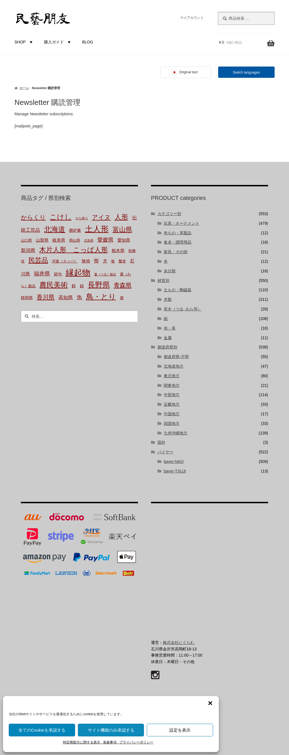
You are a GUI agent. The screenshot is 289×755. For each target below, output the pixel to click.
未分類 (170, 271)
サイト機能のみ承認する (111, 730)
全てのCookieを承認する (41, 730)
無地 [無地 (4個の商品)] (86, 261)
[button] (210, 703)
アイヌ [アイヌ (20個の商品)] (101, 217)
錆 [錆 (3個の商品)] (82, 286)
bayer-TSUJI (175, 471)
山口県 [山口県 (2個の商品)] (26, 240)
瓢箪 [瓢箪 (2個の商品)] (122, 261)
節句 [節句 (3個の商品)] (58, 274)
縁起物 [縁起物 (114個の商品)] (78, 272)
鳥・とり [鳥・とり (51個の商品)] (101, 297)
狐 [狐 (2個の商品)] (113, 261)
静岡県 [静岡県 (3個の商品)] (27, 297)
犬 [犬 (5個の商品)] (105, 261)
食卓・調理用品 (177, 242)
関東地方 (171, 385)
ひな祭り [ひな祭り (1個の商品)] (82, 218)
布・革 (170, 328)
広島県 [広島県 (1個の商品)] (88, 240)
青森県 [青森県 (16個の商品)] (123, 285)
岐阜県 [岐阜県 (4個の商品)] (58, 240)
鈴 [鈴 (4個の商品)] (74, 286)
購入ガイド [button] (58, 42)
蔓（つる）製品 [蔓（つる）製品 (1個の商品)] (105, 274)
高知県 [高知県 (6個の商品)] (65, 297)
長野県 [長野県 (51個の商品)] (99, 285)
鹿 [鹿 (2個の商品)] (122, 298)
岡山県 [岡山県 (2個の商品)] (74, 240)
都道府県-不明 (176, 356)
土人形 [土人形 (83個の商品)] (97, 229)
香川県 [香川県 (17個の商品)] (45, 297)
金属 (168, 337)
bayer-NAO (173, 461)
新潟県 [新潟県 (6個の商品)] (28, 250)
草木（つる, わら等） (183, 309)
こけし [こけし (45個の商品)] (61, 217)
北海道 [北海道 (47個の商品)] (54, 229)
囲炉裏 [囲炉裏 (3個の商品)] (75, 230)
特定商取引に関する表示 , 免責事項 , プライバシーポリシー (108, 742)
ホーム (24, 88)
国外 (161, 442)
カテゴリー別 (169, 213)
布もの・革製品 (177, 233)
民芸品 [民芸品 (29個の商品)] (38, 260)
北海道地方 (173, 366)
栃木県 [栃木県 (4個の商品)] (118, 250)
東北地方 (171, 376)
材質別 (163, 280)
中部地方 (171, 394)
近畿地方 (171, 404)
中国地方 (171, 414)
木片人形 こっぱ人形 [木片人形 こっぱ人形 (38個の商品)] (73, 249)
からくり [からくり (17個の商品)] (33, 217)
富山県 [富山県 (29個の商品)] (122, 229)
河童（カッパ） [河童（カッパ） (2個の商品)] (65, 261)
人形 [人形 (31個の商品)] (121, 217)
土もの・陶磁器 (177, 290)
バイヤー (165, 452)
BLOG (87, 42)
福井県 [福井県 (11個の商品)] (42, 274)
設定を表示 (180, 730)
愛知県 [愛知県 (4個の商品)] (123, 240)
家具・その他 (175, 252)
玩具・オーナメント (181, 223)
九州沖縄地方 (175, 433)
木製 (168, 299)
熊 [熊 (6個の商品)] (96, 260)
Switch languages (246, 72)
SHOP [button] (24, 42)
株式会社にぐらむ (178, 642)
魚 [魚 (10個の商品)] (79, 297)
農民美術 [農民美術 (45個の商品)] (54, 285)
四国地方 (171, 423)
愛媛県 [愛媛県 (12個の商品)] (105, 240)
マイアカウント (192, 18)
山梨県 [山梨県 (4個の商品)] (42, 240)
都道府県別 (167, 347)
